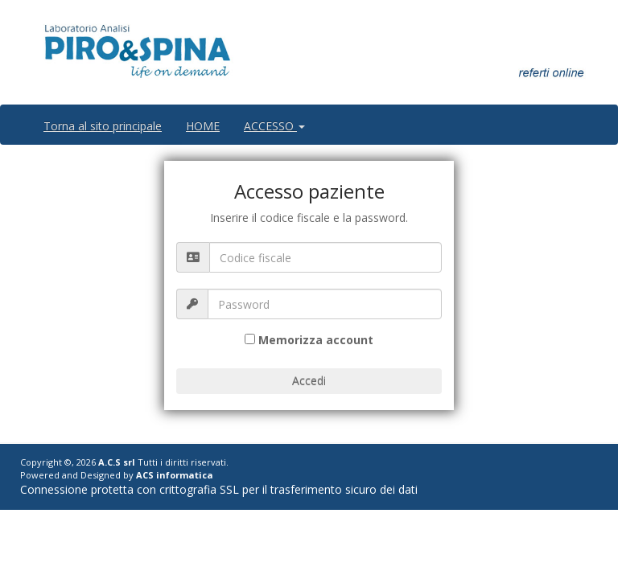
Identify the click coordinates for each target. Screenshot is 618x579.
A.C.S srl (116, 462)
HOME (203, 125)
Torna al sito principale (102, 125)
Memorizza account (315, 339)
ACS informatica (174, 475)
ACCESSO (274, 125)
